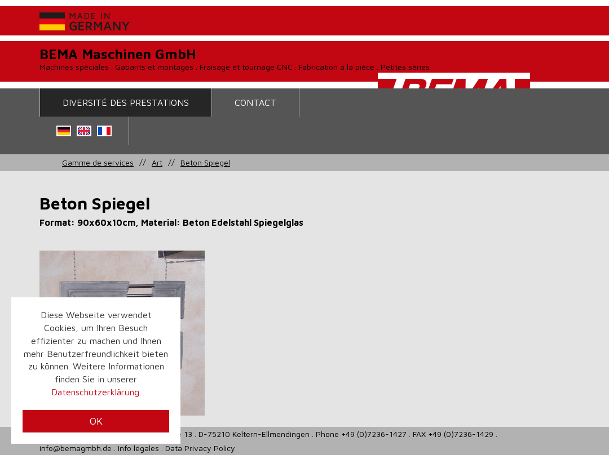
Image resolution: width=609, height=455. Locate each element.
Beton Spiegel (205, 162)
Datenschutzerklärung (95, 392)
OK (96, 421)
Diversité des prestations (126, 102)
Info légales (138, 448)
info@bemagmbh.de (75, 448)
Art (157, 162)
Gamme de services (98, 162)
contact (255, 102)
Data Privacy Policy (200, 448)
